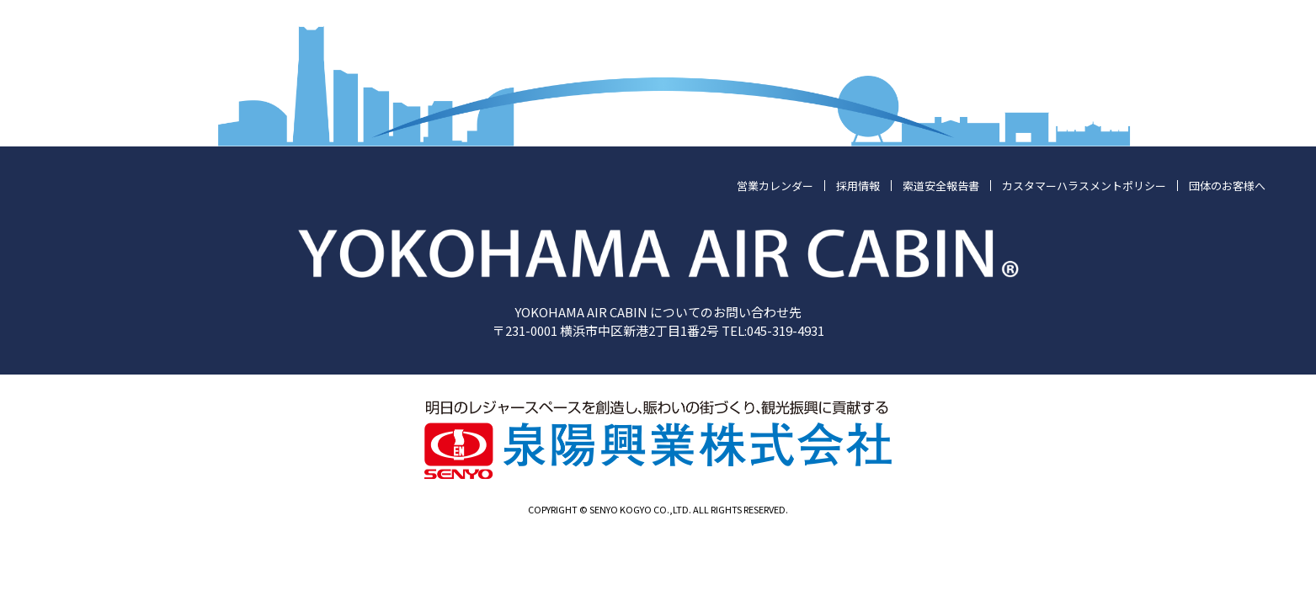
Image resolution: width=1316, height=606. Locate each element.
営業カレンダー (775, 186)
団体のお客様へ (1227, 186)
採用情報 (858, 186)
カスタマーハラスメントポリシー (1084, 186)
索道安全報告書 (941, 186)
